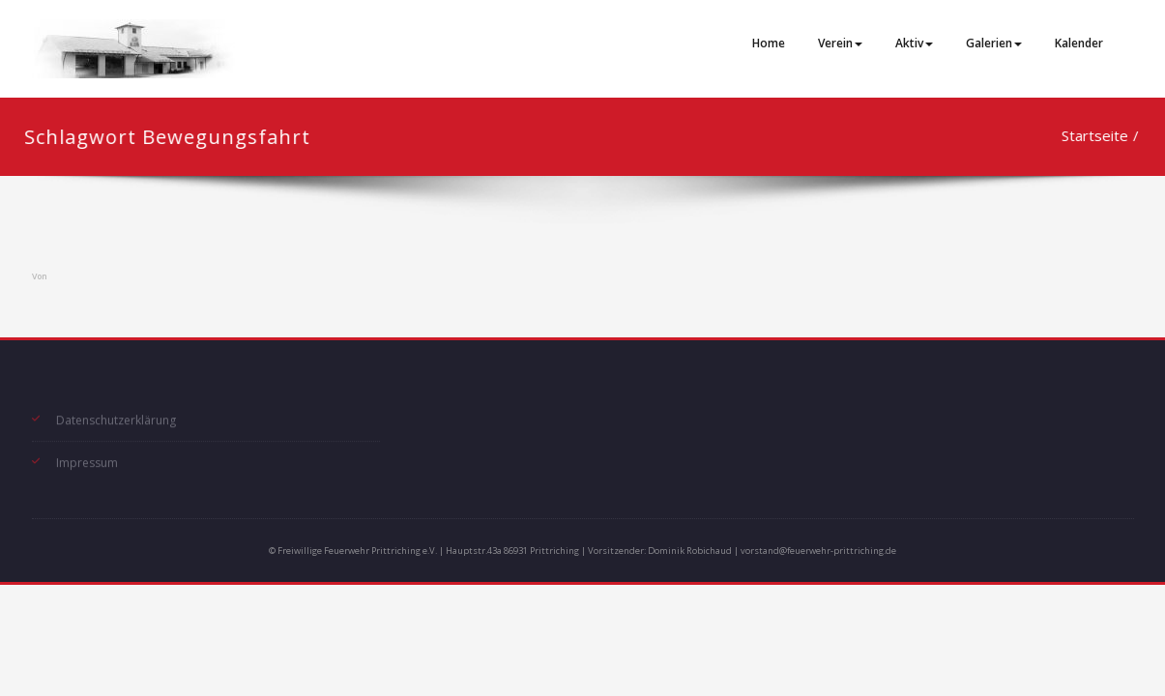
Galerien (994, 43)
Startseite (1083, 135)
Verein (840, 43)
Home (768, 43)
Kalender (1079, 43)
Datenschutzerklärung (116, 417)
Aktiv (914, 43)
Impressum (87, 459)
